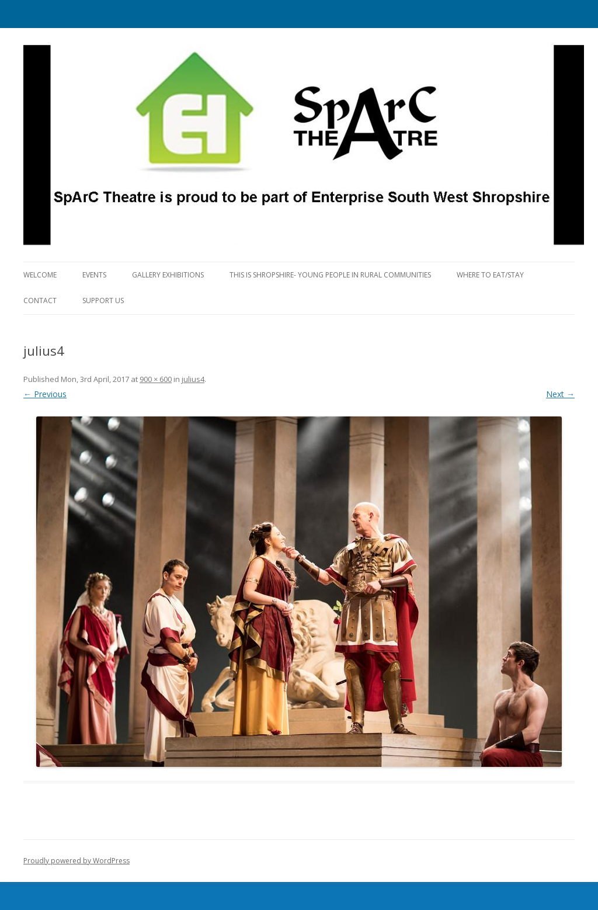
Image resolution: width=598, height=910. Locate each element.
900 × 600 (156, 379)
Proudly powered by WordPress (76, 861)
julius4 (193, 379)
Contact (40, 300)
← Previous (45, 394)
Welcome (40, 275)
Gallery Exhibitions (168, 275)
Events (94, 275)
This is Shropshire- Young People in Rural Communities (330, 275)
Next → (560, 394)
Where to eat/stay (490, 275)
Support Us (103, 300)
